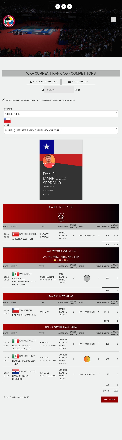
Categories (78, 82)
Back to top (109, 399)
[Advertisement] (61, 420)
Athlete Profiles (43, 82)
